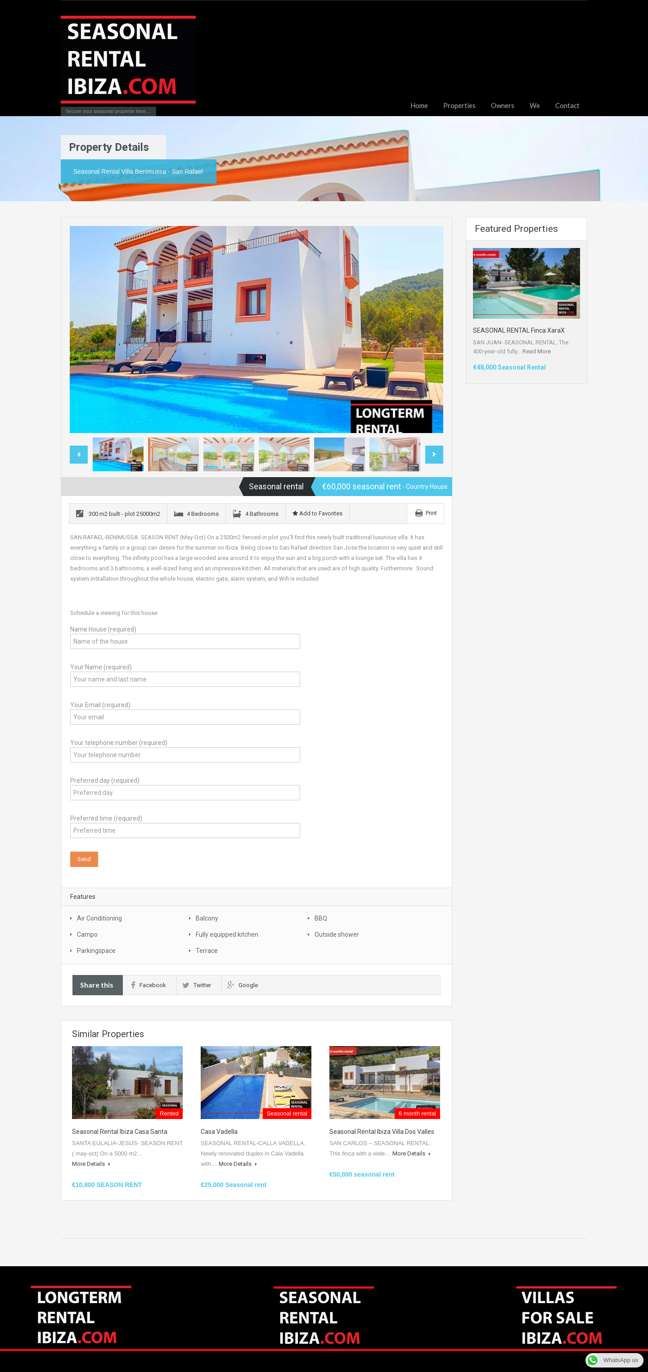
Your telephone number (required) (185, 749)
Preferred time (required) (185, 825)
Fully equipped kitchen (227, 934)
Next (434, 455)
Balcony (207, 918)
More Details (91, 1163)
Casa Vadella (219, 1131)
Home (419, 105)
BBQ (321, 918)
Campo (87, 934)
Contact (567, 105)
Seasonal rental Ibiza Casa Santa (119, 1131)
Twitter (196, 985)
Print (431, 513)
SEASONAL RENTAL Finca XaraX (519, 330)
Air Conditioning (99, 918)
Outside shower (337, 934)
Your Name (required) (185, 674)
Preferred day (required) (185, 787)
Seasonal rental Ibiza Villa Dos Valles (381, 1131)
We (535, 105)
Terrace (207, 950)
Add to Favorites (317, 513)
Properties (459, 105)
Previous (79, 455)
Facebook (148, 985)
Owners (502, 105)
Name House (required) (185, 636)
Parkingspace (96, 950)
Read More (536, 351)
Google (242, 985)
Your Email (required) (185, 711)
